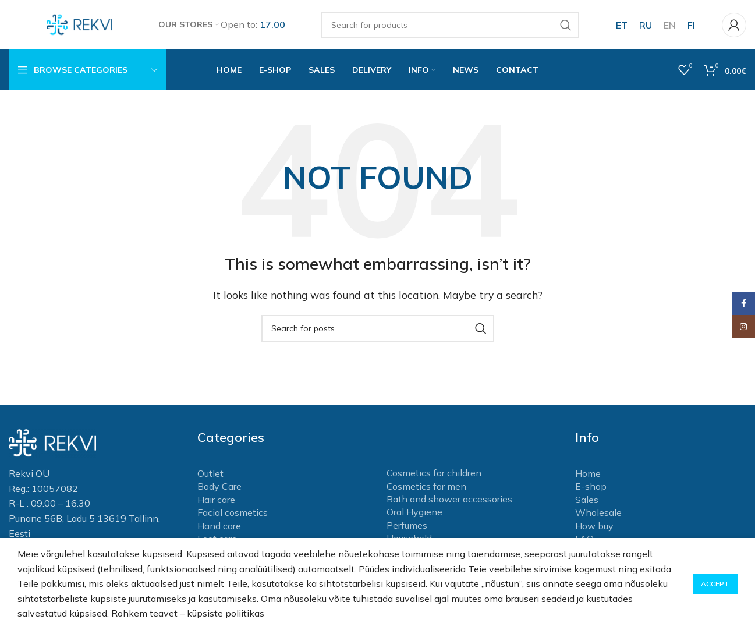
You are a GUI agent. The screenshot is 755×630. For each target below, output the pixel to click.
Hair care (216, 502)
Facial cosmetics (232, 515)
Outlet (210, 476)
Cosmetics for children (434, 476)
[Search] (450, 26)
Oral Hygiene (414, 515)
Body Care (219, 489)
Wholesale (598, 515)
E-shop (591, 489)
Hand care (219, 528)
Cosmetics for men (426, 488)
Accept (715, 583)
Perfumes (407, 528)
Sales (586, 502)
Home (588, 476)
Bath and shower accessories (449, 502)
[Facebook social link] (743, 303)
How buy (594, 528)
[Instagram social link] (743, 326)
